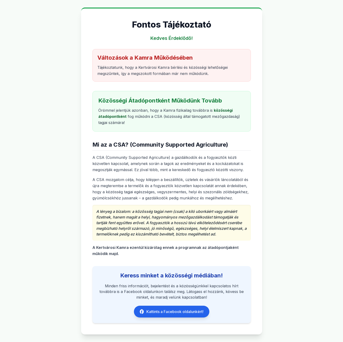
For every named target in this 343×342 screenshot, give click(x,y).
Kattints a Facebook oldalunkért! (171, 311)
